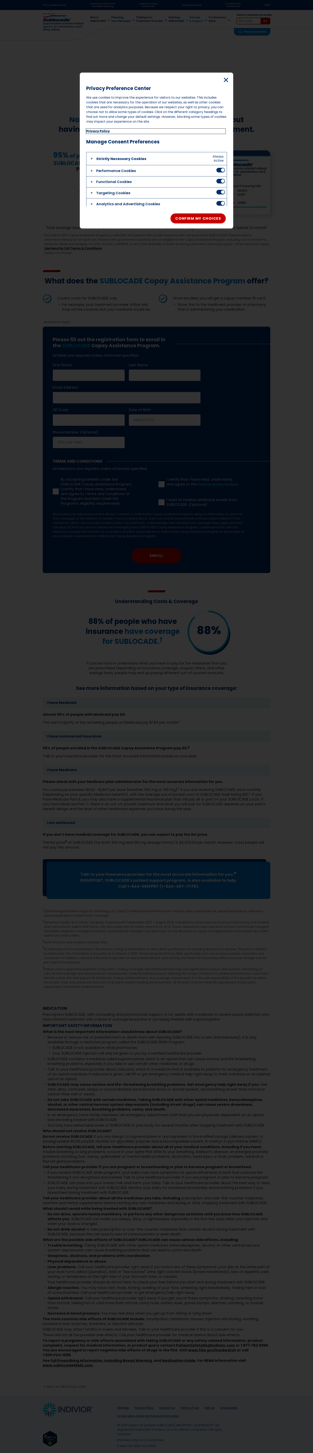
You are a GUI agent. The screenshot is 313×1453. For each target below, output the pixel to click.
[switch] (220, 170)
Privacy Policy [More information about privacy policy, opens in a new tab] (98, 131)
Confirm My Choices (198, 218)
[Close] (226, 79)
